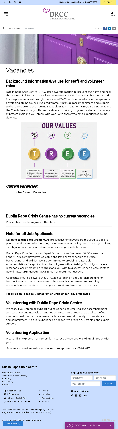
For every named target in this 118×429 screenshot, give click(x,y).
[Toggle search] (112, 14)
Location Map (14, 390)
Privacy (45, 390)
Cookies (46, 394)
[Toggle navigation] (6, 14)
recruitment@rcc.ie (71, 271)
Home (8, 28)
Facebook (28, 293)
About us (18, 28)
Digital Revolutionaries (109, 420)
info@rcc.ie (13, 394)
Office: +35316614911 (17, 398)
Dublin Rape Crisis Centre (59, 14)
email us (27, 348)
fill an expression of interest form (35, 338)
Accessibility (48, 398)
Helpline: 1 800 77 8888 (18, 401)
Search (45, 401)
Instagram (43, 293)
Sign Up (109, 383)
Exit (108, 2)
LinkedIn (58, 293)
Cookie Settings (13, 423)
